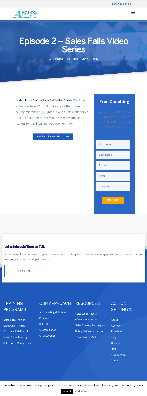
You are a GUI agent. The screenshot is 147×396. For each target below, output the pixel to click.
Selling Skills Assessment (89, 331)
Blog (113, 337)
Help (113, 349)
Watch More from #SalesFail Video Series (44, 100)
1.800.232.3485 (121, 4)
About (114, 320)
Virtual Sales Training (15, 337)
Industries (116, 332)
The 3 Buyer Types (85, 337)
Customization (47, 330)
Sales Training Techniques (90, 325)
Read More (80, 391)
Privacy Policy (118, 355)
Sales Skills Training (14, 320)
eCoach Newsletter (86, 320)
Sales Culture (46, 324)
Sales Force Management (17, 343)
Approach (116, 326)
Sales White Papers (86, 314)
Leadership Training (14, 326)
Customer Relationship (16, 332)
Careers (115, 343)
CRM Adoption (47, 336)
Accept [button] (67, 391)
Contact (115, 361)
